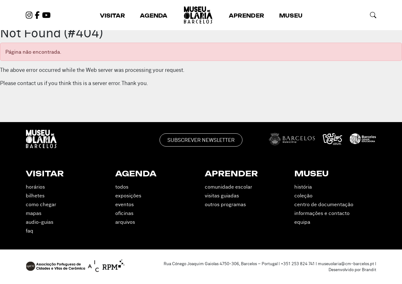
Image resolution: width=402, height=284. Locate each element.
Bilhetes (35, 195)
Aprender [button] (246, 16)
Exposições (128, 195)
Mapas (33, 213)
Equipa (302, 222)
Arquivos (125, 222)
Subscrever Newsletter (201, 140)
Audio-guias (39, 222)
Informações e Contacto (322, 213)
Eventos (124, 204)
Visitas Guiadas (222, 195)
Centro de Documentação (323, 204)
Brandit (369, 269)
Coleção (303, 195)
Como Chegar (41, 204)
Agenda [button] (153, 16)
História (303, 187)
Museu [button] (290, 16)
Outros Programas (225, 204)
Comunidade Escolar (228, 187)
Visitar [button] (112, 16)
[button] (373, 15)
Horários (35, 187)
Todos (121, 187)
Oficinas (124, 213)
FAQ (29, 231)
